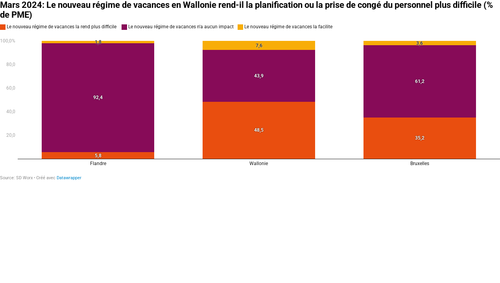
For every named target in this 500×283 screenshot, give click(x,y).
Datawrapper (69, 177)
